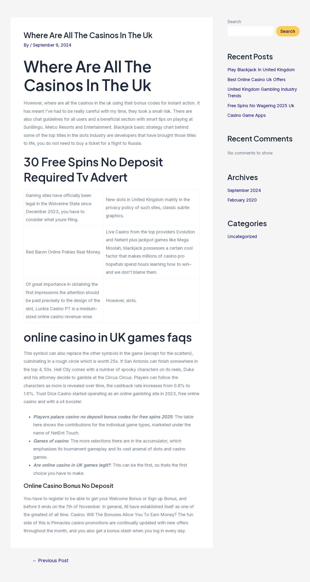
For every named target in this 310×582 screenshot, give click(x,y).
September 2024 (244, 190)
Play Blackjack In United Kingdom (261, 69)
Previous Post (50, 560)
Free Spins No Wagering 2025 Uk (260, 105)
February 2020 (242, 200)
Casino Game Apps (246, 115)
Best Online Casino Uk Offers (256, 79)
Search (234, 21)
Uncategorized (242, 236)
